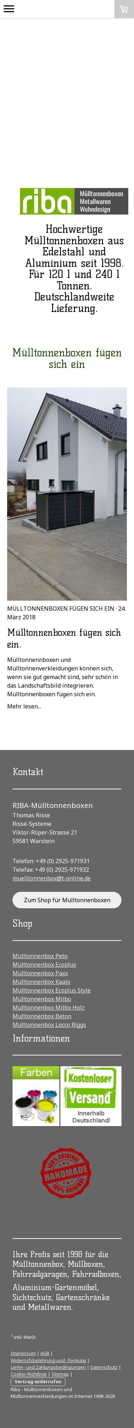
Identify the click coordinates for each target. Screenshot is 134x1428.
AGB (44, 1353)
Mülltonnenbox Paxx (40, 973)
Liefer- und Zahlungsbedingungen (48, 1367)
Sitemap (60, 1374)
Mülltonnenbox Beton (42, 1016)
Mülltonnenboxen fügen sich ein (60, 608)
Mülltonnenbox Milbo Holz (49, 1007)
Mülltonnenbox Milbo (42, 999)
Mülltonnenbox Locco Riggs (49, 1025)
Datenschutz (104, 1367)
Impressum (23, 1353)
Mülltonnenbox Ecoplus (44, 964)
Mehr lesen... (24, 706)
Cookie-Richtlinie (29, 1374)
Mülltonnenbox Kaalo (41, 982)
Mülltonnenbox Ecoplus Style (52, 990)
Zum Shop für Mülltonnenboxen (67, 900)
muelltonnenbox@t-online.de (52, 878)
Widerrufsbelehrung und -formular (48, 1360)
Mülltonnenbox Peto (40, 956)
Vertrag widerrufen (38, 1381)
